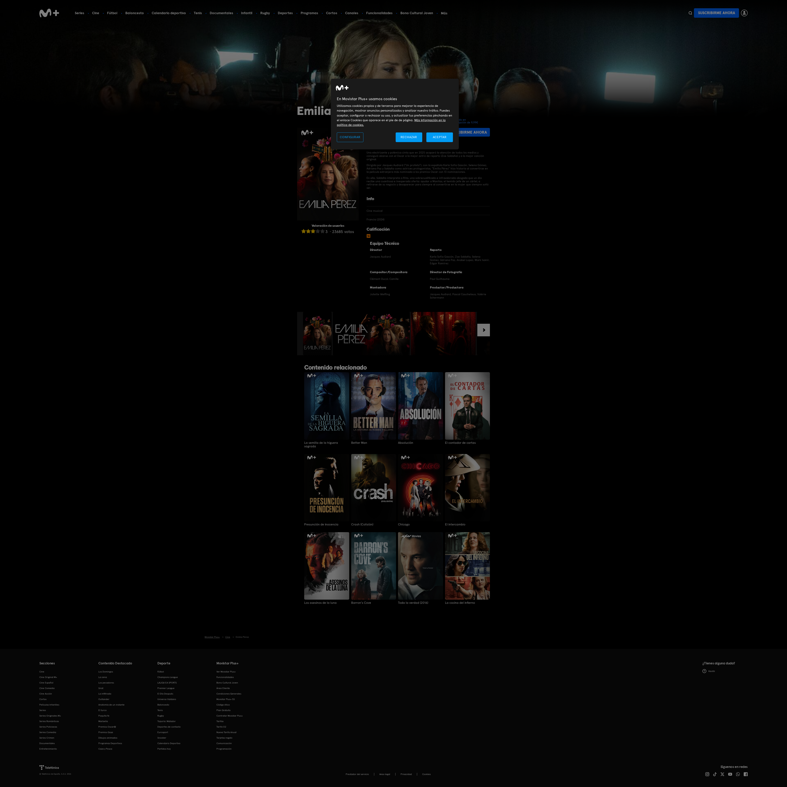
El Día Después (165, 693)
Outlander (103, 699)
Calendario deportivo (169, 13)
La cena (102, 677)
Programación (224, 748)
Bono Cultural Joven (416, 13)
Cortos (331, 13)
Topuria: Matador (166, 721)
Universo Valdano (166, 699)
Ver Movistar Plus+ (226, 671)
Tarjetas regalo (224, 737)
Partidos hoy (164, 748)
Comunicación (224, 743)
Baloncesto (134, 13)
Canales (351, 13)
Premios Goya (105, 732)
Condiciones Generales (228, 693)
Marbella (103, 721)
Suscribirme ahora (716, 13)
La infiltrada (104, 693)
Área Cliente (223, 688)
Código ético (223, 704)
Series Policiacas (48, 726)
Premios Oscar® (107, 726)
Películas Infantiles (49, 704)
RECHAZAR (409, 137)
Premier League (166, 688)
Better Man (359, 443)
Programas (309, 13)
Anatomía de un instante (111, 704)
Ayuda (708, 671)
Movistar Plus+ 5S (225, 699)
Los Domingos (105, 671)
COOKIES (426, 774)
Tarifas (220, 721)
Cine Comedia (46, 688)
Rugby (265, 13)
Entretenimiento (48, 748)
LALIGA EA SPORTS (167, 682)
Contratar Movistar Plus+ (229, 715)
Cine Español (46, 682)
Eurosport (162, 732)
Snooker (161, 737)
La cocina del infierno (460, 603)
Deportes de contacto (169, 726)
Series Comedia (47, 732)
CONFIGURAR (350, 137)
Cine (95, 13)
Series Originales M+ (50, 715)
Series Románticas (49, 721)
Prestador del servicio (357, 774)
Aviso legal (384, 774)
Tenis (198, 13)
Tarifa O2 (221, 726)
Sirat (100, 688)
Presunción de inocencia (321, 524)
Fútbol (112, 13)
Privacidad (406, 774)
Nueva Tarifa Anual (226, 732)
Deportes (285, 13)
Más (444, 13)
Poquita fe (103, 715)
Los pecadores (106, 682)
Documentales (221, 13)
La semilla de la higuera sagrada (321, 444)
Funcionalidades (379, 13)
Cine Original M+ (48, 677)
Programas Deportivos (110, 743)
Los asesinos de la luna (320, 603)
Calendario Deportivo (168, 743)
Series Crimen (46, 737)
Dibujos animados (107, 737)
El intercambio (455, 524)
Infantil (246, 13)
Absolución (405, 443)
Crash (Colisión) (362, 524)
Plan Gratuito (223, 710)
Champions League (167, 677)
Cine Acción (45, 693)
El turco (102, 710)
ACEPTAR (440, 137)
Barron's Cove (361, 603)
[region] (395, 114)
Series (79, 13)
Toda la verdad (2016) (413, 603)
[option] (318, 333)
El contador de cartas (460, 443)
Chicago (404, 524)
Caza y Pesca (105, 748)
